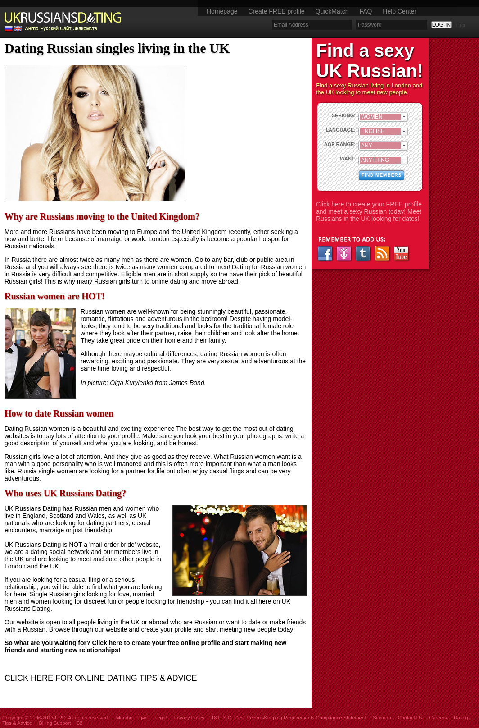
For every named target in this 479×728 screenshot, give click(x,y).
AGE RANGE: (340, 144)
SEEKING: (344, 115)
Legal (160, 717)
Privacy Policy (188, 717)
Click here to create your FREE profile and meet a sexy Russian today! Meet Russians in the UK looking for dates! (369, 211)
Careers (438, 717)
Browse (59, 629)
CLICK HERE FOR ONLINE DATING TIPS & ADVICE (101, 677)
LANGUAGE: (340, 130)
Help (460, 25)
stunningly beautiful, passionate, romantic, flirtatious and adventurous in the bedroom (184, 315)
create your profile (166, 629)
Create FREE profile (276, 11)
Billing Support (55, 723)
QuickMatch (332, 11)
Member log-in (132, 717)
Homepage (222, 11)
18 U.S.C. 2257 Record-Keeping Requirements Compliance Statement (288, 717)
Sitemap (382, 717)
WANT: (348, 158)
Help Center (399, 11)
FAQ (365, 11)
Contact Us (410, 717)
